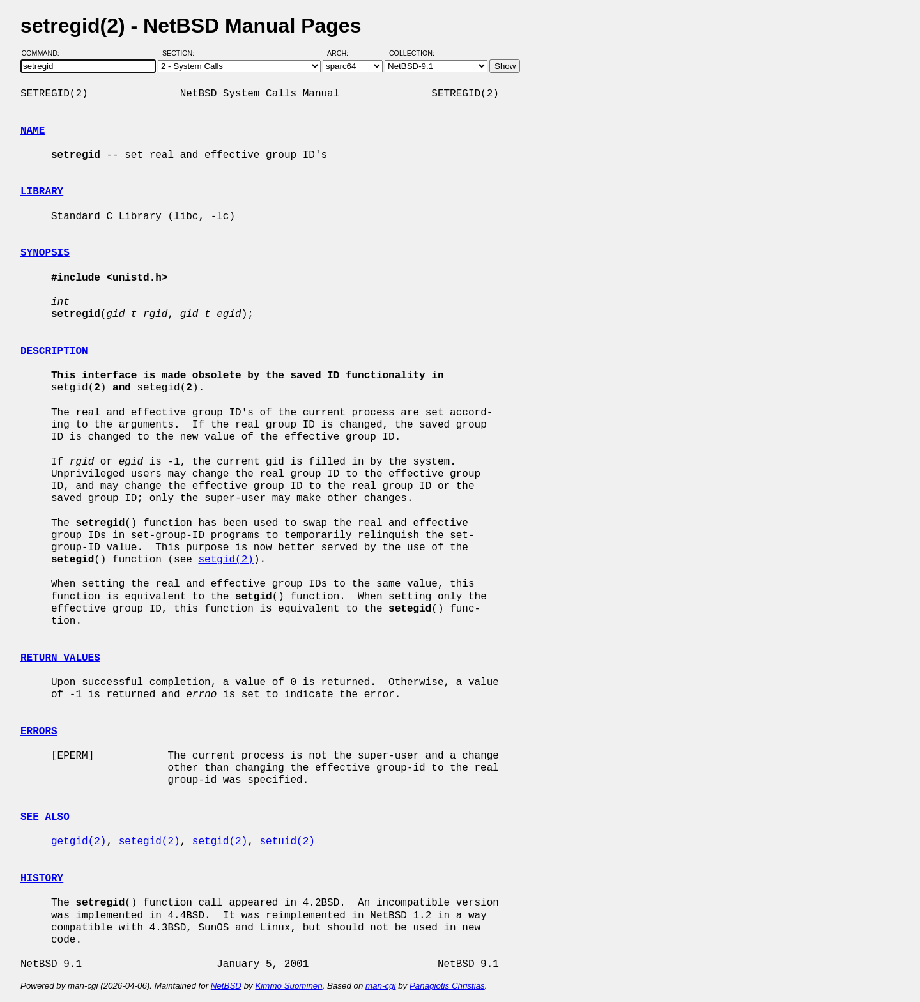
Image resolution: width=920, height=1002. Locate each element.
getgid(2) (78, 842)
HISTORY (41, 879)
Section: (181, 53)
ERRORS (38, 732)
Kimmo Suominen (288, 985)
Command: (44, 53)
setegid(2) (149, 842)
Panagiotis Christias (447, 985)
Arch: (343, 53)
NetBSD (226, 985)
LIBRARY (41, 192)
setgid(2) (225, 560)
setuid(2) (286, 842)
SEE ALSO (45, 817)
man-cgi (380, 985)
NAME (32, 131)
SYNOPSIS (45, 253)
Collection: (411, 53)
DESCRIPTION (54, 351)
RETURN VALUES (60, 658)
